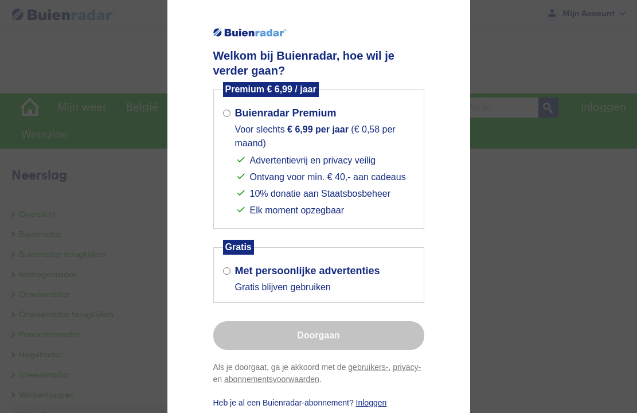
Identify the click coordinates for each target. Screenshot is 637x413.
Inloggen (371, 402)
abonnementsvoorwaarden (271, 379)
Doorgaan (318, 335)
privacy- (407, 367)
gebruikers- (368, 367)
